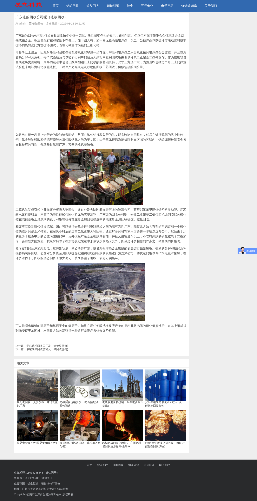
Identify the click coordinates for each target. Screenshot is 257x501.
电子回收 (164, 465)
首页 (55, 5)
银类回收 (93, 5)
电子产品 (167, 5)
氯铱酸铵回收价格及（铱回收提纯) (47, 349)
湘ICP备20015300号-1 (38, 478)
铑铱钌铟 (113, 5)
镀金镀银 (149, 465)
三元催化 (147, 5)
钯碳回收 (102, 465)
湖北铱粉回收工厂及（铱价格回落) (47, 345)
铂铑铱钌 (133, 465)
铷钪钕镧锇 (189, 5)
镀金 (130, 5)
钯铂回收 (72, 5)
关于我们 (211, 5)
